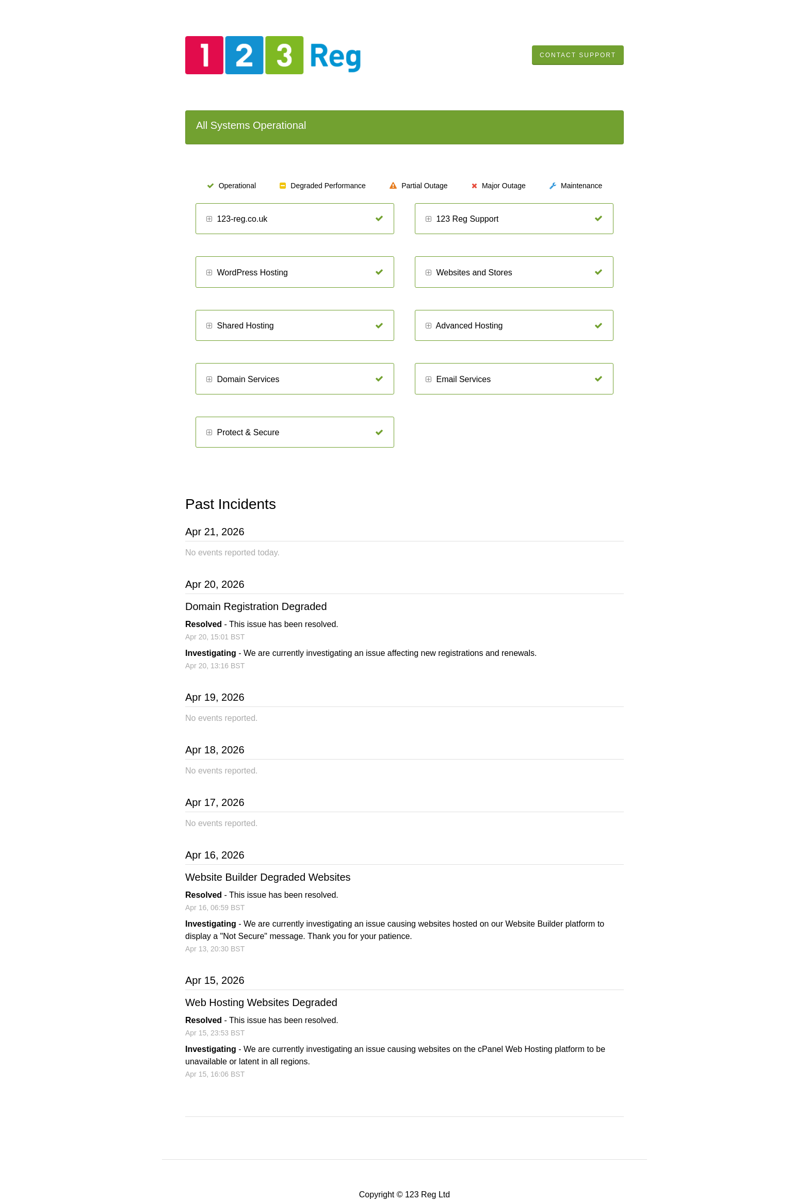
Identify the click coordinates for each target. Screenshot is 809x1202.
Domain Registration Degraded (256, 606)
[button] (209, 219)
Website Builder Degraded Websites (268, 877)
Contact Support (578, 55)
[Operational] (379, 219)
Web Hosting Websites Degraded (261, 1002)
